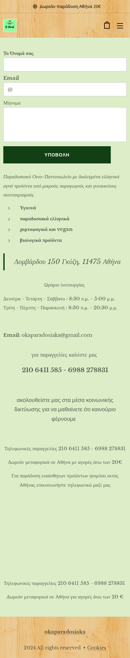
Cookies (96, 648)
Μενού (120, 25)
